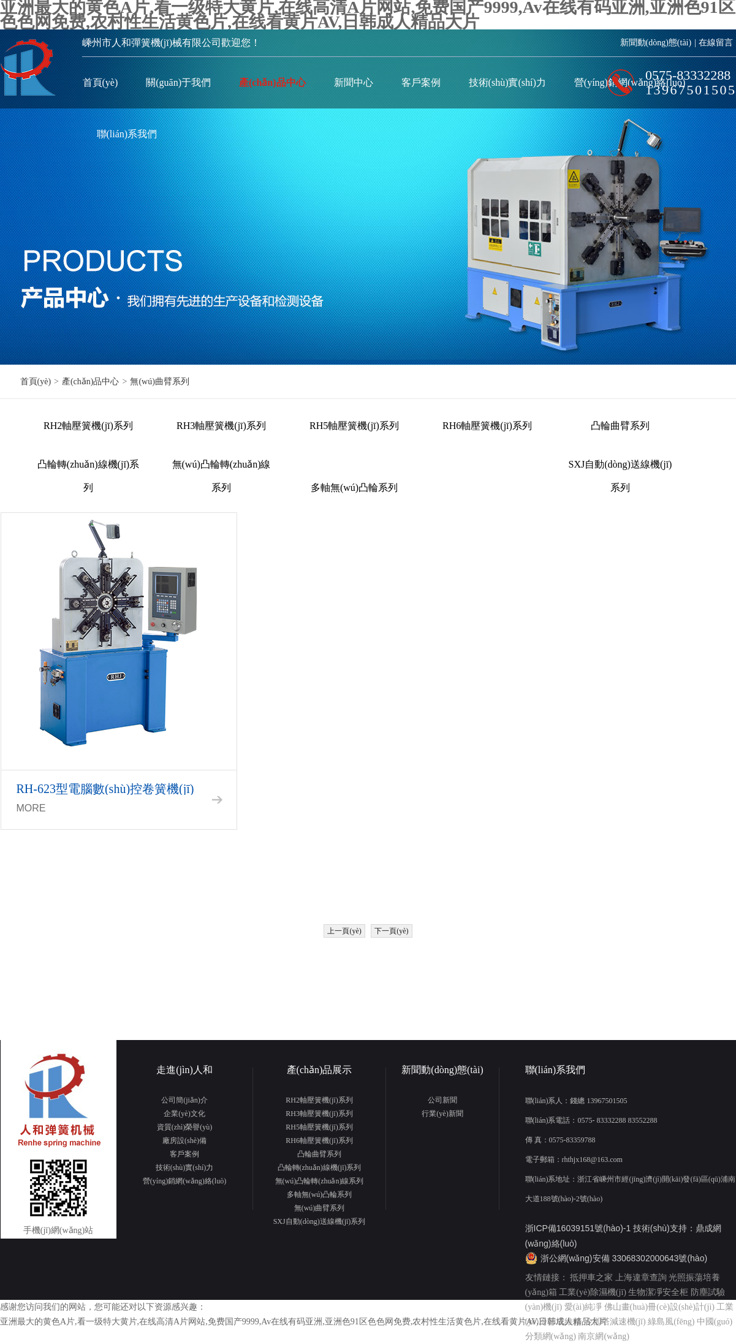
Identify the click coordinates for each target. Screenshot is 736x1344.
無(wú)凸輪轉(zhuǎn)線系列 (221, 467)
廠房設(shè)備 (184, 1140)
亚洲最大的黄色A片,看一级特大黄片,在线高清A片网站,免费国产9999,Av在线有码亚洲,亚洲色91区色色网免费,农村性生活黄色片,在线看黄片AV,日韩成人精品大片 (303, 1321)
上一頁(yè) (344, 931)
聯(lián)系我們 (127, 134)
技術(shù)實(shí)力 (507, 82)
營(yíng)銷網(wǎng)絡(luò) (184, 1181)
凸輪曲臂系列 (620, 425)
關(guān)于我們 (178, 82)
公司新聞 (442, 1100)
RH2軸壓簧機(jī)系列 (88, 425)
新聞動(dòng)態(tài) (656, 42)
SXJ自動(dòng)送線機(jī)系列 (620, 467)
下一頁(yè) (391, 931)
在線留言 (716, 42)
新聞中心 (353, 82)
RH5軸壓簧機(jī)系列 (354, 425)
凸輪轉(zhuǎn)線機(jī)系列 (88, 467)
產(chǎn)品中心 (272, 82)
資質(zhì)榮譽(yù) (185, 1127)
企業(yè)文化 (184, 1113)
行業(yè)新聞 (442, 1113)
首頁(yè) (100, 82)
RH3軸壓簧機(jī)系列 (221, 425)
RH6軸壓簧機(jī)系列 (487, 425)
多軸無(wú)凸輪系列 (354, 487)
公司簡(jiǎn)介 (184, 1100)
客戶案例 (421, 82)
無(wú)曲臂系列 (159, 381)
